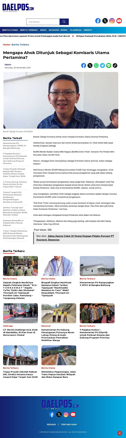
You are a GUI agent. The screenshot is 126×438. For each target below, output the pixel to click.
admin (8, 64)
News (43, 30)
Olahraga (75, 30)
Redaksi (51, 424)
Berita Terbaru (29, 30)
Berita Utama (10, 30)
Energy (88, 30)
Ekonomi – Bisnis (58, 30)
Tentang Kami (69, 424)
